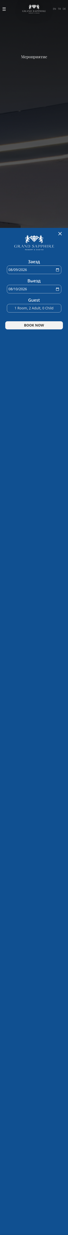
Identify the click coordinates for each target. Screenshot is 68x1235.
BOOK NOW (34, 363)
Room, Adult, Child (34, 346)
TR (59, 9)
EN (54, 9)
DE (64, 9)
